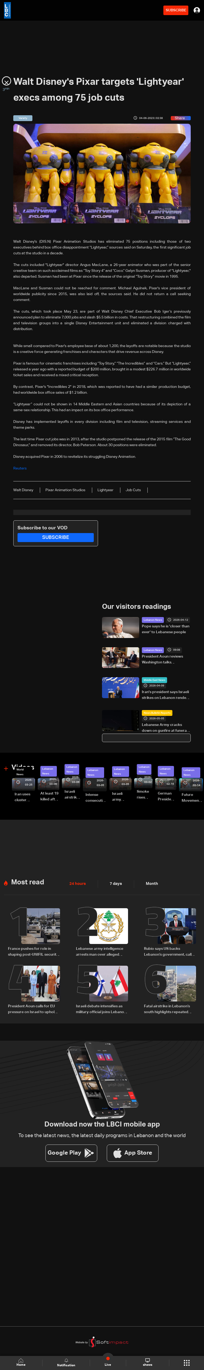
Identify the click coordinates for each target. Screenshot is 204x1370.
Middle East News (154, 680)
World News (20, 772)
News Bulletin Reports (157, 713)
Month (149, 884)
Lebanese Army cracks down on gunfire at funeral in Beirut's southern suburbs (166, 728)
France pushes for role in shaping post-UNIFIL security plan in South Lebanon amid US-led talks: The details (33, 952)
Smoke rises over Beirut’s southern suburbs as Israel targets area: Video (144, 795)
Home (21, 1362)
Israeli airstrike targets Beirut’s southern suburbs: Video (72, 795)
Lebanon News (153, 620)
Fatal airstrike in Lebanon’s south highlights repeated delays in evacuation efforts (168, 1009)
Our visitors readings (136, 607)
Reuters (20, 468)
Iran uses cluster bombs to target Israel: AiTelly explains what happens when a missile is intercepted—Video (25, 797)
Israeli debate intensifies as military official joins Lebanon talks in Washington (101, 1009)
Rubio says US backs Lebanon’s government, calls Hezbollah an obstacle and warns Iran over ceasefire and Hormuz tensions (170, 952)
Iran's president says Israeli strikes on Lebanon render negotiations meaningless (165, 695)
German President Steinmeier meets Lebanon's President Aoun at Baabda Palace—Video (167, 796)
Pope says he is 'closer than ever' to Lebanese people (165, 629)
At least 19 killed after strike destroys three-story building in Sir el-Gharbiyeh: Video (49, 797)
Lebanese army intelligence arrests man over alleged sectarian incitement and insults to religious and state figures (100, 952)
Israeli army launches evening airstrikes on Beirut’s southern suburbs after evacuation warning (121, 797)
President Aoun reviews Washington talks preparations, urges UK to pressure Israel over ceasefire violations (164, 659)
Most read (27, 882)
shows (147, 1362)
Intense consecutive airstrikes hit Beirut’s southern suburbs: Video (96, 798)
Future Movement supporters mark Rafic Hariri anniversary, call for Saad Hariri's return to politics (192, 798)
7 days (114, 884)
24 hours (77, 884)
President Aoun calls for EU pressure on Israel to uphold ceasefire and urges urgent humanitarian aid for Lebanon (33, 1009)
